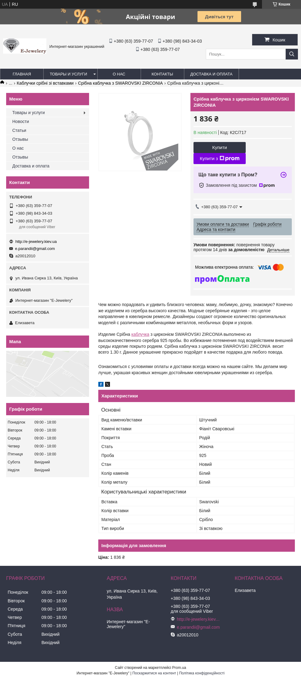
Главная (22, 74)
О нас (119, 74)
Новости (20, 121)
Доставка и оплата (211, 74)
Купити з (219, 158)
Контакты (162, 74)
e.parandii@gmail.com (35, 248)
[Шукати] (292, 54)
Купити (219, 147)
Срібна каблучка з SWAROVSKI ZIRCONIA (120, 83)
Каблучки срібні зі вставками (45, 83)
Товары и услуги (68, 74)
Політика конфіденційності (202, 673)
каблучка (140, 334)
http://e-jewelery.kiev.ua (36, 241)
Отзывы (20, 139)
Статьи (19, 130)
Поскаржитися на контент (154, 673)
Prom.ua (179, 668)
